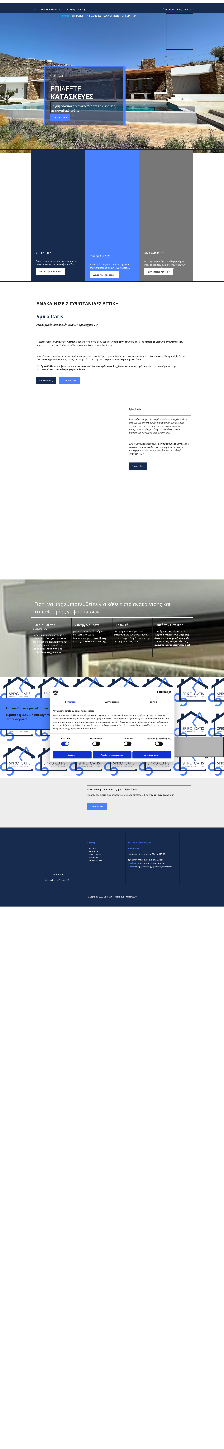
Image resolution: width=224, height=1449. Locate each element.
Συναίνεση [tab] (70, 702)
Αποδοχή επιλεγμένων (112, 755)
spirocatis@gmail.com (162, 866)
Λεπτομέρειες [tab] (112, 702)
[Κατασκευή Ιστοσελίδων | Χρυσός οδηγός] (4, 902)
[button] (60, 117)
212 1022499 (41, 9)
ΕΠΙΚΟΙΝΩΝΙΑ (129, 15)
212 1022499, (146, 863)
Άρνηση (72, 755)
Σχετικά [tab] (153, 702)
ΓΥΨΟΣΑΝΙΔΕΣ (94, 15)
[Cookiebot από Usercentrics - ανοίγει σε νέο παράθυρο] (159, 693)
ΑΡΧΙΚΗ (65, 15)
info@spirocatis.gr (76, 9)
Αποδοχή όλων (151, 755)
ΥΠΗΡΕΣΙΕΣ (77, 15)
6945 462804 (55, 9)
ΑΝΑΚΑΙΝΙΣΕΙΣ (111, 15)
